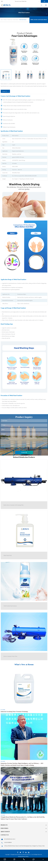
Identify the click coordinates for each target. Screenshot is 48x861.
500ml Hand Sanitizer (22, 19)
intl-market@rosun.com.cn (8, 839)
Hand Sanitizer (15, 19)
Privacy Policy (25, 856)
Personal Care (10, 19)
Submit (24, 452)
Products (5, 19)
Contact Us (5, 91)
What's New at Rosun (24, 664)
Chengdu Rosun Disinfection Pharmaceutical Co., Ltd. (22, 854)
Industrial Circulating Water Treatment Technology (14, 711)
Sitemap (20, 856)
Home (2, 19)
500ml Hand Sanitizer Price (38, 19)
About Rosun (5, 831)
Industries (4, 828)
